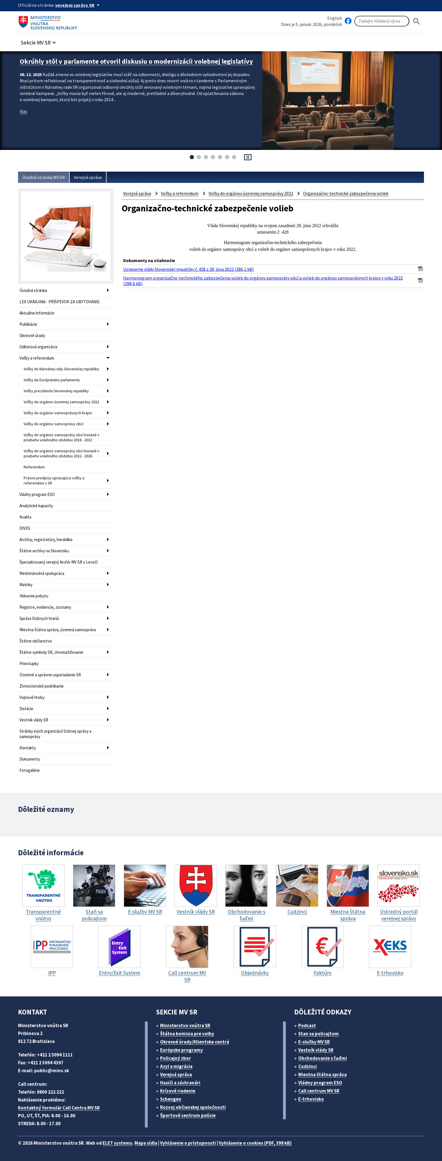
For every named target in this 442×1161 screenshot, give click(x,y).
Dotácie (26, 708)
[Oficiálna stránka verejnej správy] (78, 5)
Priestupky (29, 663)
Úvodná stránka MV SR (43, 177)
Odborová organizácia (38, 346)
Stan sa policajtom (318, 1034)
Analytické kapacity (36, 505)
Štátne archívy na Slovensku (44, 550)
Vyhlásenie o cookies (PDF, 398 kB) (255, 1143)
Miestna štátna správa (322, 1074)
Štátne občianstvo (35, 641)
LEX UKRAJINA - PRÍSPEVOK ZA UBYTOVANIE (59, 301)
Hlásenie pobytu (33, 596)
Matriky (25, 584)
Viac (23, 111)
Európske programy (181, 1050)
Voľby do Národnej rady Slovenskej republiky (61, 368)
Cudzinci (307, 1066)
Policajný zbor (175, 1058)
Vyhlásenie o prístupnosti (188, 1143)
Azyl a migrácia (176, 1066)
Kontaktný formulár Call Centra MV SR (59, 1108)
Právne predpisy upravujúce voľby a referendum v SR (54, 480)
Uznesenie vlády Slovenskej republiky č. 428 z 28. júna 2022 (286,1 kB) (188, 269)
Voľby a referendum (36, 358)
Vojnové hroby (32, 697)
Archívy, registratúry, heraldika (45, 539)
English (334, 18)
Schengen (170, 1099)
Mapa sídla (145, 1143)
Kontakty (27, 747)
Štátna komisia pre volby (187, 1034)
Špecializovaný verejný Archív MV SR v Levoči (58, 562)
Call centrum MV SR (318, 1091)
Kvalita (25, 517)
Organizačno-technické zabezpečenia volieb (345, 193)
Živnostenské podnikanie (41, 686)
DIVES (24, 528)
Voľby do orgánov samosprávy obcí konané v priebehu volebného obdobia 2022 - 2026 (62, 453)
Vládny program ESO (37, 494)
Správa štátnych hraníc (39, 618)
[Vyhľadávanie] (381, 21)
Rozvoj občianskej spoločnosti (193, 1107)
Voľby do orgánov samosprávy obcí (53, 423)
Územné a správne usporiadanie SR (50, 674)
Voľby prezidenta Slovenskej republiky (56, 390)
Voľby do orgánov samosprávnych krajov (58, 412)
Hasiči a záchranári (180, 1083)
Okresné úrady (32, 335)
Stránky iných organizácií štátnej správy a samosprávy (55, 733)
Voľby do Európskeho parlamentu (52, 379)
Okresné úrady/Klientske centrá (194, 1042)
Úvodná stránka (33, 290)
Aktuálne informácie (36, 313)
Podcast (307, 1025)
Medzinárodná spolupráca (41, 573)
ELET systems (117, 1143)
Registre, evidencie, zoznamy (45, 607)
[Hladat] (416, 21)
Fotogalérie (29, 770)
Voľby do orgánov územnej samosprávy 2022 (61, 401)
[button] (39, 41)
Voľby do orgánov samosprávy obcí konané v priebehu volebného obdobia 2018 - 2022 (62, 437)
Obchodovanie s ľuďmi (322, 1058)
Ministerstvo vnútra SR (185, 1025)
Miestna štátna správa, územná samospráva (57, 629)
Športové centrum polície (188, 1115)
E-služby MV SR (314, 1042)
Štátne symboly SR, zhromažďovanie (51, 652)
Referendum (34, 466)
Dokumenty (29, 759)
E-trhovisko (311, 1099)
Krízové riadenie (177, 1091)
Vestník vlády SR (33, 720)
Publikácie (28, 324)
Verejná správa (88, 177)
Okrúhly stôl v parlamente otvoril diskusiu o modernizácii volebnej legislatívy (136, 61)
